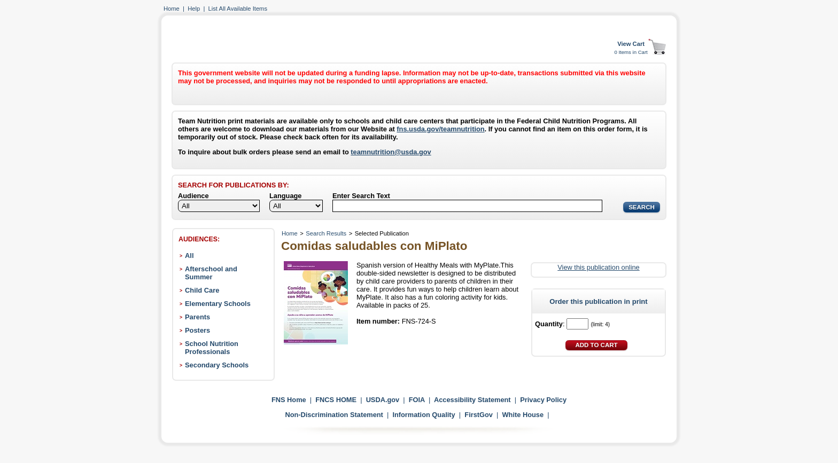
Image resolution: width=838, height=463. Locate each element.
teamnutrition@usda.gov (391, 152)
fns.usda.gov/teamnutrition (440, 129)
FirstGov (478, 415)
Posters (197, 330)
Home (172, 8)
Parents (197, 317)
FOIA (417, 400)
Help (194, 8)
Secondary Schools (217, 365)
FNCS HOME (335, 400)
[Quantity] (577, 323)
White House (523, 415)
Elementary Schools (218, 304)
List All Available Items (237, 8)
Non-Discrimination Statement (334, 415)
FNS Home (288, 400)
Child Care (202, 290)
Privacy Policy (543, 400)
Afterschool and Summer (211, 273)
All (189, 256)
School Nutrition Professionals (211, 348)
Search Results (326, 233)
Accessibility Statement (472, 400)
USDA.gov (383, 400)
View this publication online (598, 267)
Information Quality (423, 415)
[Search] (467, 206)
